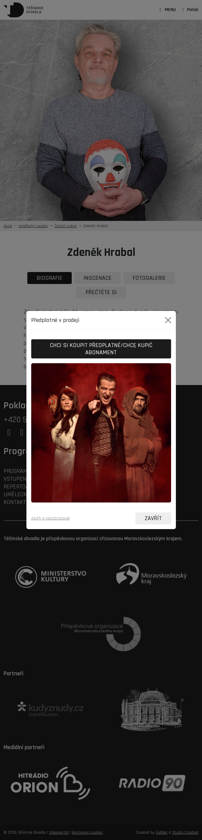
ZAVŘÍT (153, 518)
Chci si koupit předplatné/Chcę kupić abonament (101, 348)
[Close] (168, 320)
